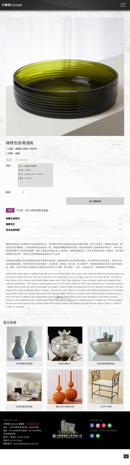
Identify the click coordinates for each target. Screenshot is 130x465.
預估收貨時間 (64, 246)
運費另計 (64, 241)
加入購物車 (95, 217)
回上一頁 (116, 160)
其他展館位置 (33, 440)
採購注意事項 (64, 235)
